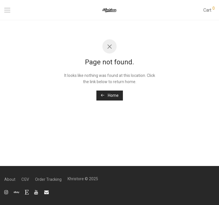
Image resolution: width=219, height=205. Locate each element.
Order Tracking (48, 179)
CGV (25, 179)
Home (110, 95)
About (9, 179)
